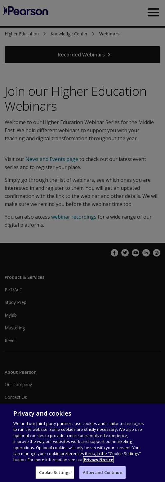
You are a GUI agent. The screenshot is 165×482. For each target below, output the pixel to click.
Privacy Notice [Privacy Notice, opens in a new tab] (98, 471)
